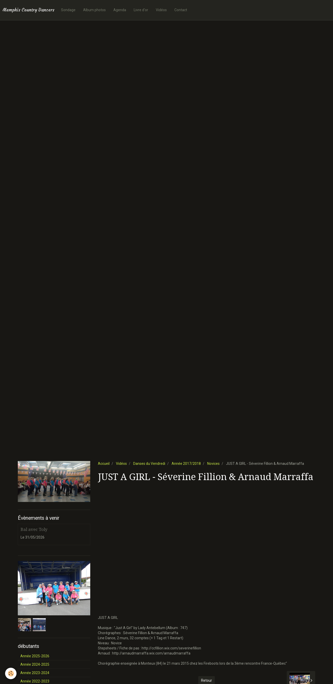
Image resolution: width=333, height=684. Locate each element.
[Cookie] (11, 673)
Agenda (119, 10)
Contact (180, 10)
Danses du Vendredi (149, 464)
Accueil (104, 464)
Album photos (94, 10)
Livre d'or (141, 10)
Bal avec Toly (34, 529)
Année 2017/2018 (186, 464)
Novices (213, 464)
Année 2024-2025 (34, 664)
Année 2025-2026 (34, 656)
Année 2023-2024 (34, 673)
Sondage (68, 10)
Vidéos (161, 10)
